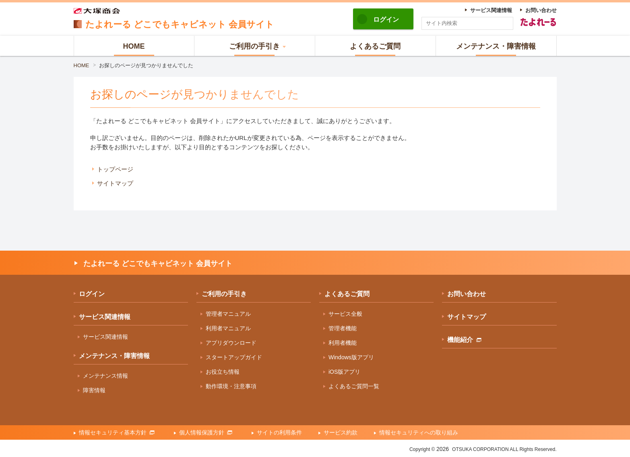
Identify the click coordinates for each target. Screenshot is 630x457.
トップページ (115, 169)
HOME (81, 65)
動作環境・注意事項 (231, 386)
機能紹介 (464, 339)
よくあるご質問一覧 (353, 386)
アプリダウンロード (231, 343)
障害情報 (94, 390)
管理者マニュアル (228, 314)
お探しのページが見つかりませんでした (146, 65)
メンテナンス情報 (105, 376)
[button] (254, 46)
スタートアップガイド (234, 357)
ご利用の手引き (224, 293)
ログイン (386, 19)
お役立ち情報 (223, 371)
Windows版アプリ (351, 357)
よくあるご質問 (347, 293)
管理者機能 (342, 328)
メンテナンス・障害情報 (114, 355)
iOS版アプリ (344, 371)
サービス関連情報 (104, 316)
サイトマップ (115, 183)
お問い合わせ (466, 293)
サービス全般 (345, 314)
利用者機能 (342, 343)
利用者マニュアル (228, 328)
